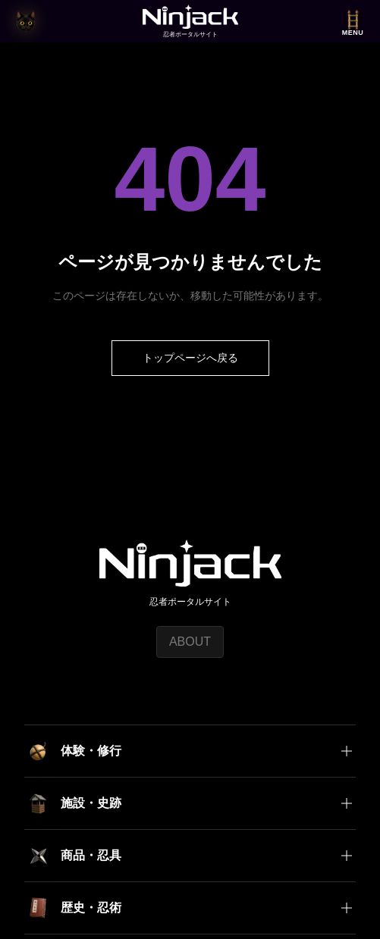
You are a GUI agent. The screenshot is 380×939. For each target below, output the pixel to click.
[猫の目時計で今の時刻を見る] (25, 21)
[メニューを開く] (353, 21)
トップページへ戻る (190, 358)
